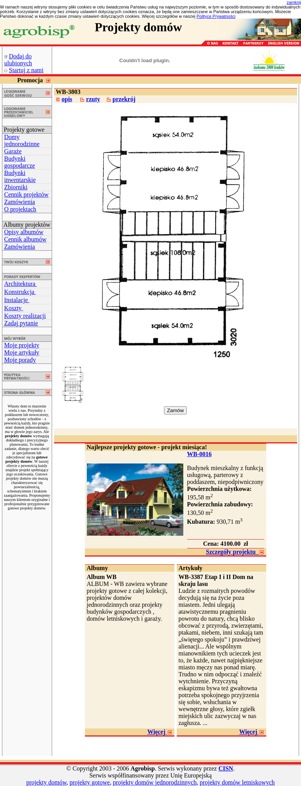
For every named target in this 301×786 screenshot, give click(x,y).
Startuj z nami (26, 70)
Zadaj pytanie (21, 323)
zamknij (294, 2)
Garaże (13, 151)
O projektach (20, 209)
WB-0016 (199, 454)
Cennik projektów (26, 194)
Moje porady (20, 360)
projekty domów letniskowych (237, 782)
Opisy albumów (24, 232)
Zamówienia (19, 202)
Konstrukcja (20, 292)
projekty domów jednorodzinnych (155, 782)
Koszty (13, 308)
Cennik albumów (25, 239)
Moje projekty (21, 345)
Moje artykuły (21, 352)
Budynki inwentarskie (20, 176)
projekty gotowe (89, 782)
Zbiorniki (15, 187)
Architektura (20, 283)
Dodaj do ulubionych (18, 59)
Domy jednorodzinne (22, 140)
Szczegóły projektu (235, 551)
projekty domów (46, 782)
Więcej (159, 731)
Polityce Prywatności (215, 16)
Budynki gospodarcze (19, 162)
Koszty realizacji (25, 315)
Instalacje (16, 300)
